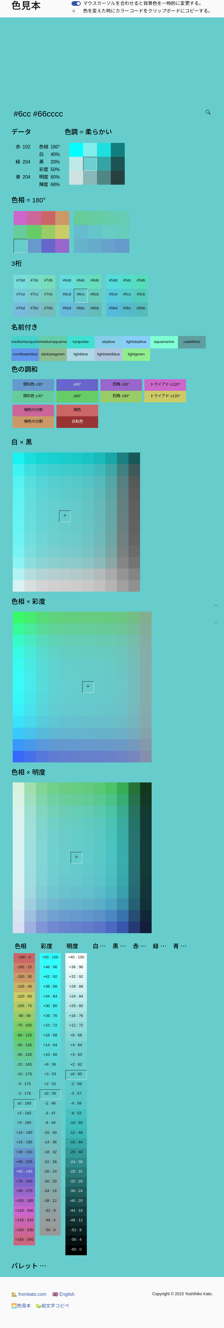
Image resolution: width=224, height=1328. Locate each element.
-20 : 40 (75, 1152)
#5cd (113, 294)
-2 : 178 (24, 1093)
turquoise (81, 341)
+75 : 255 (24, 1181)
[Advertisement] (113, 60)
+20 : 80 (76, 1006)
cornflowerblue (25, 354)
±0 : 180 (24, 1103)
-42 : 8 (50, 1210)
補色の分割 (33, 410)
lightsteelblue (108, 354)
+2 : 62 (76, 1064)
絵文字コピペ (52, 1305)
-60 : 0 (76, 1249)
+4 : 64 (76, 1045)
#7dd (20, 280)
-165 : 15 (24, 967)
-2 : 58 (76, 1084)
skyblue (108, 341)
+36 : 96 (76, 967)
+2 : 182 (24, 1113)
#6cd (67, 294)
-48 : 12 (75, 1220)
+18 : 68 (50, 1035)
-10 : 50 (75, 1122)
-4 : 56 (76, 1103)
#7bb (48, 308)
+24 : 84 (76, 996)
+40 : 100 (76, 957)
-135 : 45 (24, 986)
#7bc (34, 308)
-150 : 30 (24, 976)
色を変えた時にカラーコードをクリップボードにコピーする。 (148, 10)
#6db (94, 280)
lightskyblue (136, 341)
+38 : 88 (50, 986)
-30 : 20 (50, 1181)
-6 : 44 (50, 1122)
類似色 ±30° (33, 384)
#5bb (141, 308)
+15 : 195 (24, 1142)
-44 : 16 (75, 1210)
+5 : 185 (24, 1122)
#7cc (34, 294)
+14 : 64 (50, 1045)
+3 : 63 (76, 1054)
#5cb (141, 294)
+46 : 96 (50, 967)
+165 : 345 (24, 1239)
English (63, 1294)
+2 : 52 (50, 1084)
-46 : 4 (50, 1220)
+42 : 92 (50, 976)
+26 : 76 (50, 1015)
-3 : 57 (76, 1093)
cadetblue (191, 341)
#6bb (94, 308)
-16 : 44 (75, 1142)
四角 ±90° (121, 384)
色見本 (21, 1305)
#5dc (127, 280)
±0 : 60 (76, 1074)
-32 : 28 (75, 1181)
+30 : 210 (24, 1152)
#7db (48, 280)
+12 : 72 (76, 1025)
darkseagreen (53, 354)
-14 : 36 (50, 1142)
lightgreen (136, 354)
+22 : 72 (50, 1025)
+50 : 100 (50, 957)
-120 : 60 (24, 996)
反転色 (77, 421)
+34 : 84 (50, 996)
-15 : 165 (24, 1064)
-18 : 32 (50, 1152)
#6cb (95, 294)
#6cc (81, 294)
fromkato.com (28, 1294)
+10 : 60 (50, 1054)
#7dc (34, 280)
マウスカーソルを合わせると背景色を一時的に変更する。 (143, 3)
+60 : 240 (24, 1171)
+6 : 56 (50, 1064)
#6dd (67, 280)
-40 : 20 (75, 1200)
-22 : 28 (50, 1162)
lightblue (81, 354)
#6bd (67, 308)
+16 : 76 (76, 1015)
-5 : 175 (24, 1084)
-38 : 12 (50, 1200)
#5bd (113, 308)
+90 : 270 (24, 1191)
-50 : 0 (50, 1230)
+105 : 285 (24, 1200)
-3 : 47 (50, 1113)
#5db (141, 280)
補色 (77, 410)
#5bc (127, 308)
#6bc (81, 308)
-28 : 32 (75, 1171)
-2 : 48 (50, 1103)
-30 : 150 (24, 1054)
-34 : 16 (50, 1191)
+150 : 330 (24, 1230)
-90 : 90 (24, 1015)
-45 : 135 (24, 1045)
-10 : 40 (50, 1132)
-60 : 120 (24, 1035)
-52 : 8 (76, 1230)
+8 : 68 (76, 1035)
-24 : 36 (75, 1162)
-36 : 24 (75, 1191)
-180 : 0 (24, 957)
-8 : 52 (76, 1113)
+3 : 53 (50, 1074)
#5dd (113, 280)
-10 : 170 (24, 1074)
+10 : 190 (24, 1132)
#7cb (48, 294)
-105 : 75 (24, 1006)
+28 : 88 (76, 986)
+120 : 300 (24, 1210)
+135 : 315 (24, 1220)
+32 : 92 (76, 976)
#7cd (20, 294)
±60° (77, 384)
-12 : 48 (75, 1132)
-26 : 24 (50, 1171)
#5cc (127, 294)
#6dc (81, 280)
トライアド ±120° (165, 384)
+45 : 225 (24, 1162)
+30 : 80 (50, 1006)
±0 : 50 (50, 1093)
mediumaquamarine (53, 341)
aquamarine (164, 341)
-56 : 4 (76, 1239)
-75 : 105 (24, 1025)
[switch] (76, 3)
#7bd (20, 308)
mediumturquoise (25, 341)
